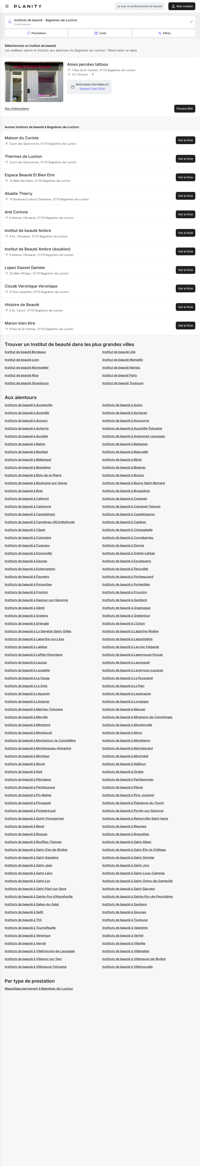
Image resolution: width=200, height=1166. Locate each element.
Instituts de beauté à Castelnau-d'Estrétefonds (40, 522)
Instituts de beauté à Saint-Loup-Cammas (133, 873)
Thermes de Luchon (23, 156)
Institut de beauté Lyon (22, 360)
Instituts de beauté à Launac (26, 662)
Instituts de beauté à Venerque (27, 935)
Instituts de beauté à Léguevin (27, 694)
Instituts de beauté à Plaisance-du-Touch (133, 803)
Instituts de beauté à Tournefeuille (30, 928)
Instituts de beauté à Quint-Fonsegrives (34, 818)
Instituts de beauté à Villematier (125, 951)
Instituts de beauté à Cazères (124, 522)
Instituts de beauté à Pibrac (122, 787)
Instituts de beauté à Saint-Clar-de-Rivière (36, 850)
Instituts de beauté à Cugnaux (27, 545)
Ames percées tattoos (87, 64)
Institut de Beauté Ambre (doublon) (38, 249)
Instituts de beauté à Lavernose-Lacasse (132, 670)
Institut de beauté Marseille (122, 360)
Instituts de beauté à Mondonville (127, 725)
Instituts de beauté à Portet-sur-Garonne (132, 811)
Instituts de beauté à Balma (25, 444)
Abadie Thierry (18, 193)
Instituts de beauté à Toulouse (125, 920)
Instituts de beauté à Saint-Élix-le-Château (134, 850)
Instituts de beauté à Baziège (26, 452)
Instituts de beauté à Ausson (26, 420)
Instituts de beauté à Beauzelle (125, 452)
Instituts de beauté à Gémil (25, 608)
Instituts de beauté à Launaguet (126, 662)
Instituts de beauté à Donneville (28, 553)
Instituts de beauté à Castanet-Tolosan (131, 506)
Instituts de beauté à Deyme (123, 545)
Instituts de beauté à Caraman (124, 498)
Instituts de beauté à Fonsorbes (28, 584)
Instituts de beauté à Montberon (126, 740)
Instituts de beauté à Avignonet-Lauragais (133, 436)
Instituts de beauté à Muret (25, 764)
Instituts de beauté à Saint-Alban (126, 842)
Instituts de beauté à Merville (26, 717)
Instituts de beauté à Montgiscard (127, 748)
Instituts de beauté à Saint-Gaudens (32, 857)
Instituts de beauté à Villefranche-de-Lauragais (40, 951)
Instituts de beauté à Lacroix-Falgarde (130, 647)
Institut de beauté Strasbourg (27, 383)
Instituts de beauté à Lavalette (27, 670)
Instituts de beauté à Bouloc (123, 475)
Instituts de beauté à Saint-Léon (29, 873)
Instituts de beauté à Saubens (124, 904)
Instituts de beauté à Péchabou (28, 779)
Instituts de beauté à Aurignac (124, 413)
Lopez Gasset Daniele (25, 267)
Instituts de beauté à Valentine (125, 928)
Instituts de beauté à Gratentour (126, 616)
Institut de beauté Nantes (121, 367)
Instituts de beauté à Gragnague (126, 608)
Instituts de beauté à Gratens (26, 616)
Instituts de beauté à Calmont (27, 498)
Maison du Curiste (22, 138)
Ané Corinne (16, 212)
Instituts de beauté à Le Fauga (27, 678)
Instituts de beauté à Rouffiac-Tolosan (33, 842)
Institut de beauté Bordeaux (25, 352)
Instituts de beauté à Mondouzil (28, 733)
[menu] (7, 6)
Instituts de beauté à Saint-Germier (128, 857)
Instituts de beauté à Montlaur (27, 756)
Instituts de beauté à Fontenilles (126, 584)
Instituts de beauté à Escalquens (126, 561)
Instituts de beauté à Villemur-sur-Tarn (33, 959)
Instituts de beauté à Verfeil (122, 935)
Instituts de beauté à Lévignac (27, 701)
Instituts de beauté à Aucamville (28, 405)
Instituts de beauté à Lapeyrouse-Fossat (132, 655)
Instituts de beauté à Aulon (122, 405)
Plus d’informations (17, 108)
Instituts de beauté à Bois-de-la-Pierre (33, 475)
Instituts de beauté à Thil (23, 920)
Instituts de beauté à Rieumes (124, 826)
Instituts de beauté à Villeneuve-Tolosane (35, 967)
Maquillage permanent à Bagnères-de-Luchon (39, 988)
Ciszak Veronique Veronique (31, 286)
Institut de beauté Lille (118, 352)
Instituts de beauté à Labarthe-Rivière (130, 631)
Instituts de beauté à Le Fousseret (127, 678)
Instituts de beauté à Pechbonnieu (128, 779)
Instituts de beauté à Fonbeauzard (127, 577)
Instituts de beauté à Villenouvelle (127, 967)
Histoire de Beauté (22, 304)
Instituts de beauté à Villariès (124, 943)
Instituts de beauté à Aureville (27, 413)
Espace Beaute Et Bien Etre (30, 175)
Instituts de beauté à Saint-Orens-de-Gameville (137, 881)
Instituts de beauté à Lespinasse (126, 694)
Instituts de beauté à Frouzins (124, 592)
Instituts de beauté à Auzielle (26, 436)
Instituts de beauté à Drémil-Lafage (128, 553)
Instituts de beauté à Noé (23, 772)
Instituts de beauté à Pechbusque (30, 787)
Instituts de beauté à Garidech (124, 600)
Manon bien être (20, 323)
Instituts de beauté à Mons (122, 733)
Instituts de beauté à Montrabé (125, 756)
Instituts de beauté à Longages (125, 701)
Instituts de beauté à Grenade (27, 623)
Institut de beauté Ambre (28, 230)
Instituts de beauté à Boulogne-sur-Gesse (36, 483)
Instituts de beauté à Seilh (24, 912)
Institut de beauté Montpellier (27, 367)
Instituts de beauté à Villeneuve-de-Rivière (134, 959)
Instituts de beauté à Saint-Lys (27, 881)
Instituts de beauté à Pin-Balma (28, 795)
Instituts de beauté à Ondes (123, 772)
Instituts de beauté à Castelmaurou (128, 514)
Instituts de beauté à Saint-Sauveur (128, 889)
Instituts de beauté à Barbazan (125, 444)
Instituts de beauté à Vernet (25, 943)
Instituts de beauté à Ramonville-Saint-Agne (135, 818)
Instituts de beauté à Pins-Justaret (128, 795)
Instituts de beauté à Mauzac (124, 709)
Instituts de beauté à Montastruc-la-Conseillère (40, 740)
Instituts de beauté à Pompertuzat (30, 811)
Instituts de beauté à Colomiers (28, 538)
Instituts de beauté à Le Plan (123, 686)
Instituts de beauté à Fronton (26, 592)
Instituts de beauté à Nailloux (124, 764)
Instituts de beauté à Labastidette (127, 639)
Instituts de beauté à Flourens (27, 577)
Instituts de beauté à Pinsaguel (28, 803)
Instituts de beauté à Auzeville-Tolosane (132, 428)
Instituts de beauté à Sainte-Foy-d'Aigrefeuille (39, 896)
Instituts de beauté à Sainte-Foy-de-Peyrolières (137, 896)
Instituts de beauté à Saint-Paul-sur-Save (35, 889)
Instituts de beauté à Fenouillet (125, 569)
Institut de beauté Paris (119, 375)
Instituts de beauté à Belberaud (28, 459)
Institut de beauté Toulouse (122, 383)
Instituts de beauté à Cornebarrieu (128, 538)
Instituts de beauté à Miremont (27, 725)
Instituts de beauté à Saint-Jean (28, 865)
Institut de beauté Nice (21, 375)
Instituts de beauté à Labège (26, 647)
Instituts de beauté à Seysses (124, 912)
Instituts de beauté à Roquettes (125, 834)
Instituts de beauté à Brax (24, 491)
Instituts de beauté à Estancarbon (30, 569)
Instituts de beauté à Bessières (28, 467)
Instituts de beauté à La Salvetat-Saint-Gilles (38, 631)
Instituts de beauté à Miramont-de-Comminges (137, 717)
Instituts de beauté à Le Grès (26, 686)
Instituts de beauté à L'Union (123, 623)
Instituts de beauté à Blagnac (124, 467)
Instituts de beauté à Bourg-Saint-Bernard (133, 483)
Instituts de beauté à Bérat (122, 459)
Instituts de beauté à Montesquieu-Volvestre (38, 748)
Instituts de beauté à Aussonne (125, 420)
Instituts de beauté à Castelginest (30, 514)
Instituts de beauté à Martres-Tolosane (34, 709)
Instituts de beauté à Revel (24, 826)
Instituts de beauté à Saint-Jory (125, 865)
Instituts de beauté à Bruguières (126, 491)
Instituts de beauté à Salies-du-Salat (32, 904)
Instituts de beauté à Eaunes (26, 561)
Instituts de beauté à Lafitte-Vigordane (33, 655)
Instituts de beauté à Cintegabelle (127, 530)
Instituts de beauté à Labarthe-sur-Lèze (34, 639)
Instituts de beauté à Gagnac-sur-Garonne (36, 600)
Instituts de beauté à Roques (26, 834)
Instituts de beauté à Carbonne (28, 506)
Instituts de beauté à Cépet (25, 530)
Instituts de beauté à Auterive (27, 428)
